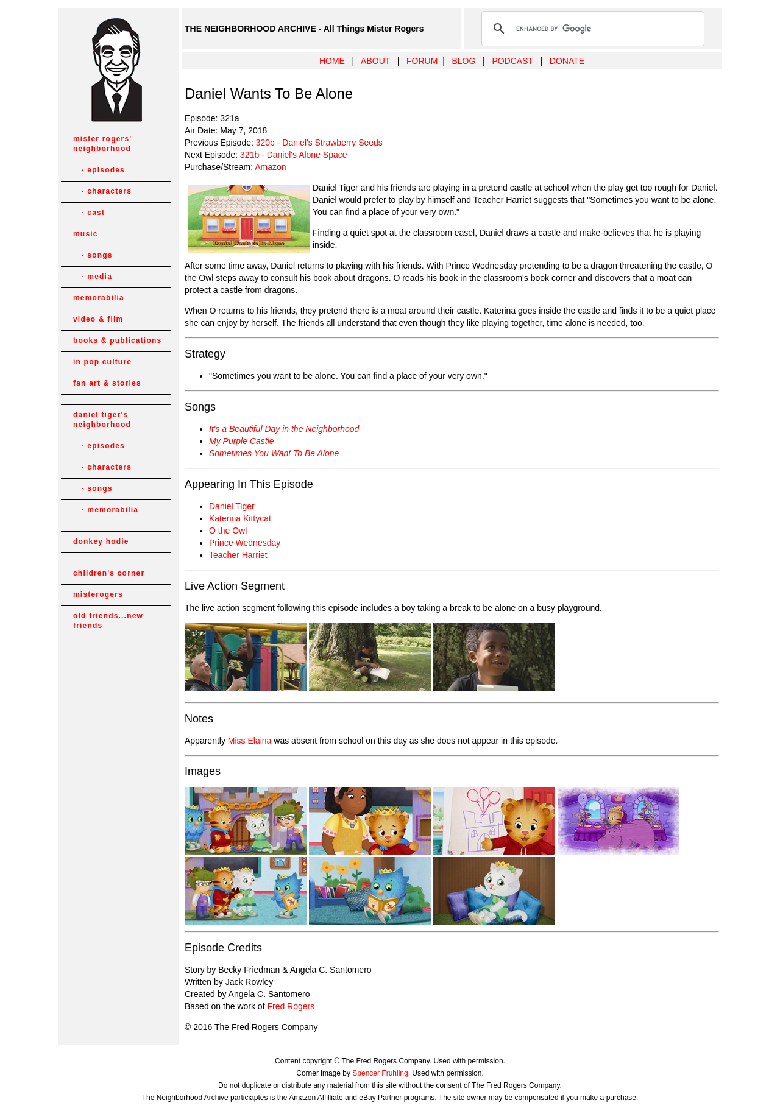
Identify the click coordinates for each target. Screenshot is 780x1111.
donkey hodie (101, 541)
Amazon (270, 167)
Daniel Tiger (232, 506)
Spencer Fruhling (380, 1073)
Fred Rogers (290, 1006)
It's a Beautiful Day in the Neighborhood (284, 429)
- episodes (99, 170)
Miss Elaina (250, 741)
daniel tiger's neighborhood (102, 420)
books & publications (117, 340)
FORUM (422, 61)
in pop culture (102, 362)
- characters (102, 191)
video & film (98, 319)
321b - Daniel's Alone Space (293, 155)
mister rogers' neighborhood (102, 144)
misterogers (98, 594)
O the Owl (228, 530)
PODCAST (512, 61)
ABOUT (375, 61)
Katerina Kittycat (240, 518)
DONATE (567, 61)
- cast (89, 212)
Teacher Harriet (238, 555)
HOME (332, 61)
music (85, 234)
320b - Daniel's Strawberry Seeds (319, 142)
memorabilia (98, 298)
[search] (591, 28)
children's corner (108, 573)
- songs (93, 255)
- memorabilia (105, 510)
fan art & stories (107, 383)
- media (92, 276)
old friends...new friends (108, 621)
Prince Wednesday (244, 543)
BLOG (463, 61)
